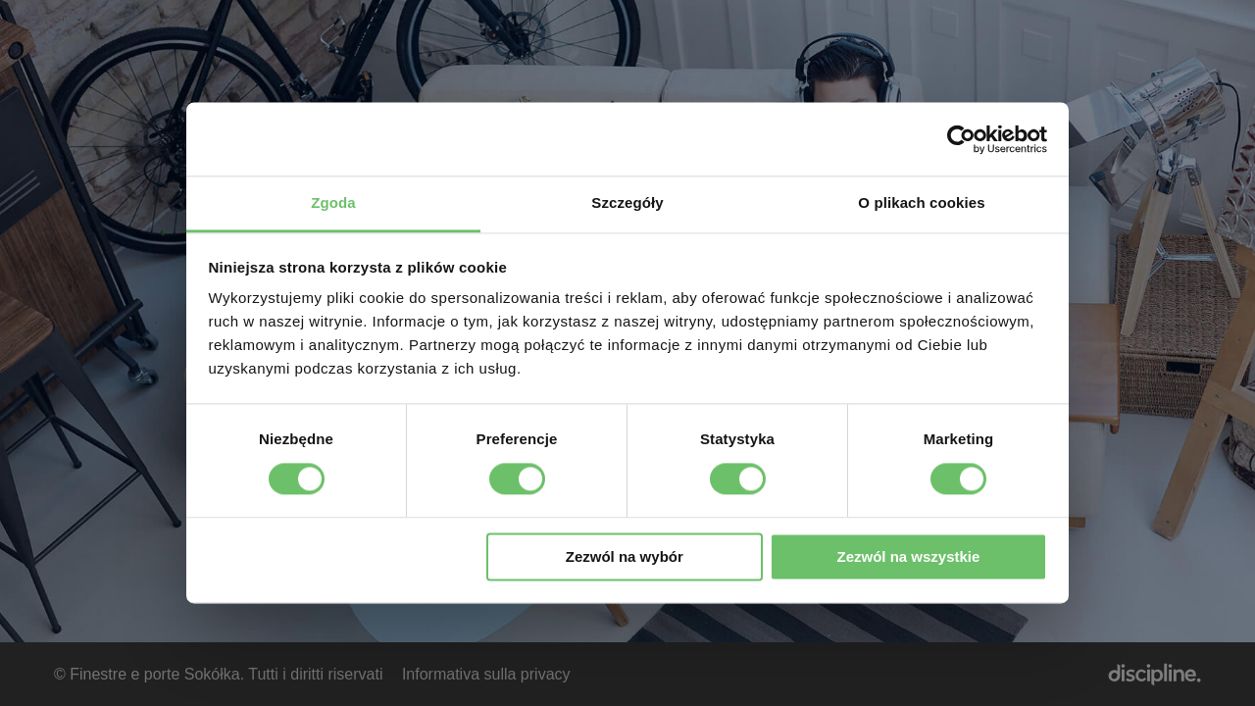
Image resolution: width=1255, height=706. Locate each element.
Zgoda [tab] (333, 202)
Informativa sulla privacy (486, 674)
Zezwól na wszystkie (907, 556)
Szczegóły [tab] (627, 202)
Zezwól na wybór (624, 556)
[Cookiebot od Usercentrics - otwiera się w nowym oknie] (961, 139)
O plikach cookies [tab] (921, 202)
